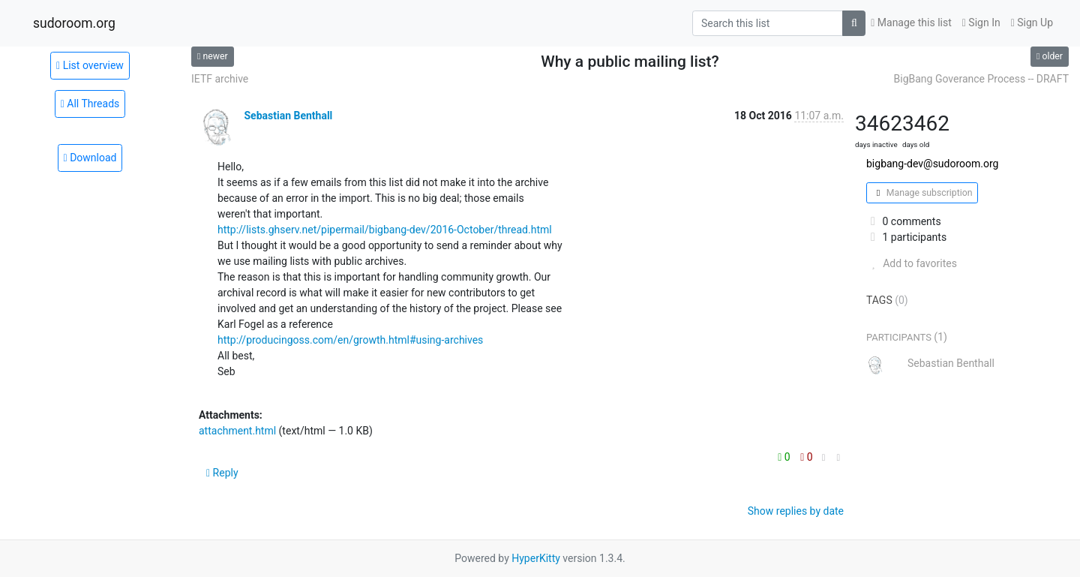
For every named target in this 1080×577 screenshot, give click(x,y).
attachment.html (237, 431)
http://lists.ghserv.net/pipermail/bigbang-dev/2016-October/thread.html (385, 230)
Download (90, 158)
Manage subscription (922, 193)
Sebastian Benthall (288, 116)
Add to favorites (911, 263)
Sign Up (1032, 23)
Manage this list (911, 23)
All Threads (90, 104)
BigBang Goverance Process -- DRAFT (981, 79)
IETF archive (219, 79)
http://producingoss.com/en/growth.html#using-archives (350, 340)
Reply (222, 473)
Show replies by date (796, 511)
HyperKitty (536, 558)
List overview (90, 65)
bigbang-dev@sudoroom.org (932, 164)
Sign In (981, 23)
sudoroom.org (74, 23)
